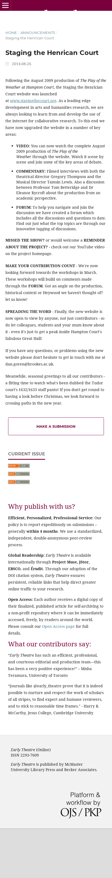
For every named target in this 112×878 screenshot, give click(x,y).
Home (11, 32)
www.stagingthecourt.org (33, 100)
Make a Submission (56, 426)
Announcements (38, 32)
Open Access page (58, 626)
